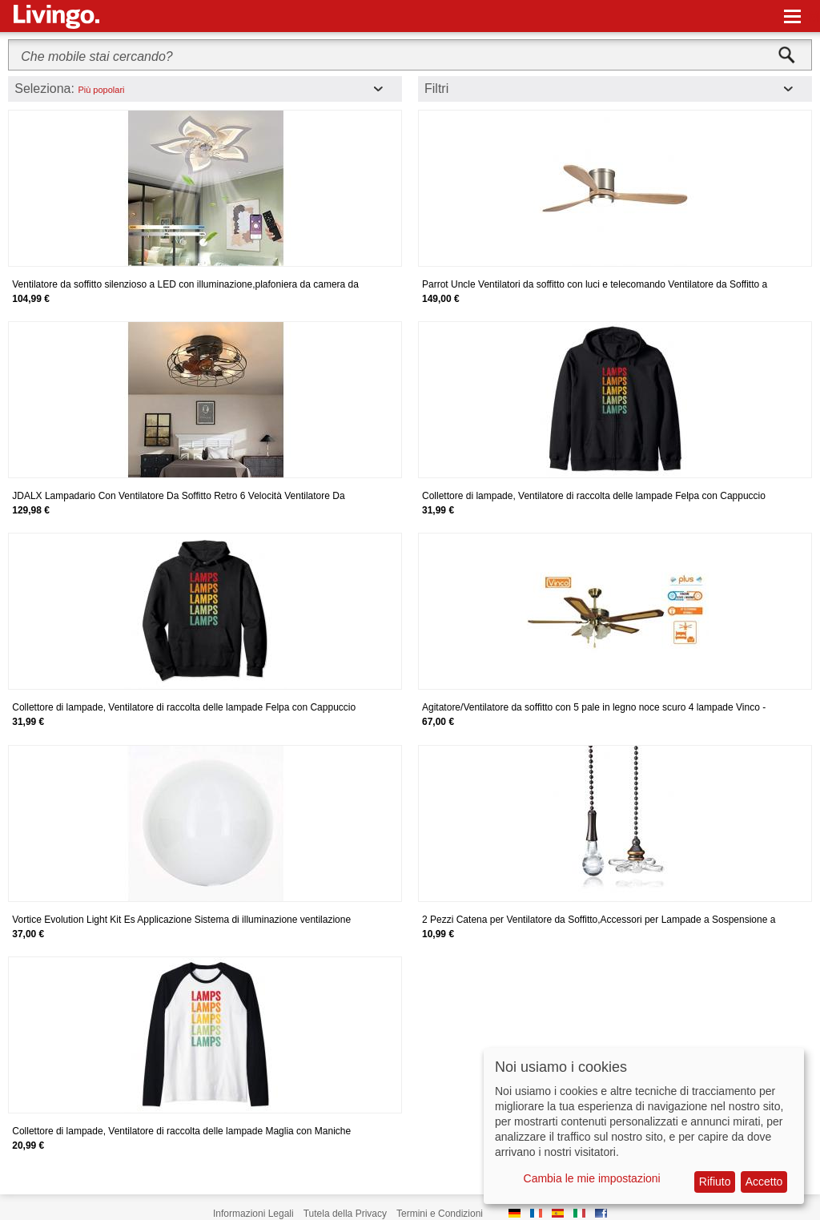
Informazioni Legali (253, 1213)
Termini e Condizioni (439, 1213)
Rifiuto (715, 1181)
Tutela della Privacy (345, 1213)
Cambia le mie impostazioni (592, 1178)
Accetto (764, 1181)
